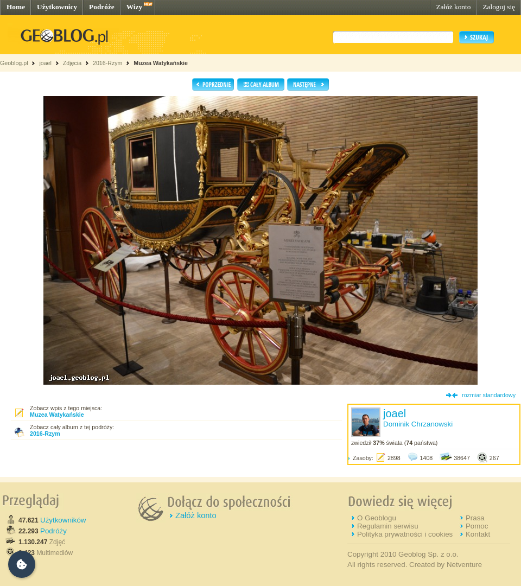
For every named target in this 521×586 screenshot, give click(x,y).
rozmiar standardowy (489, 395)
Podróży (53, 531)
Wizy (134, 7)
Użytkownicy (57, 7)
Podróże (102, 7)
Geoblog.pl (14, 63)
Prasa (475, 518)
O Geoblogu (376, 518)
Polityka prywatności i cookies (405, 534)
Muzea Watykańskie (161, 63)
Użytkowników (63, 520)
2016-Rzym (107, 63)
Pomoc (477, 526)
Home (16, 7)
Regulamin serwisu (387, 526)
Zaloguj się (498, 7)
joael (45, 63)
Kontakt (478, 534)
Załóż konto (453, 7)
